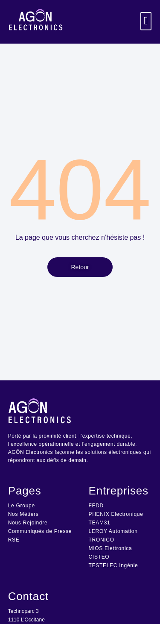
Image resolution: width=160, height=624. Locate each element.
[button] (146, 21)
